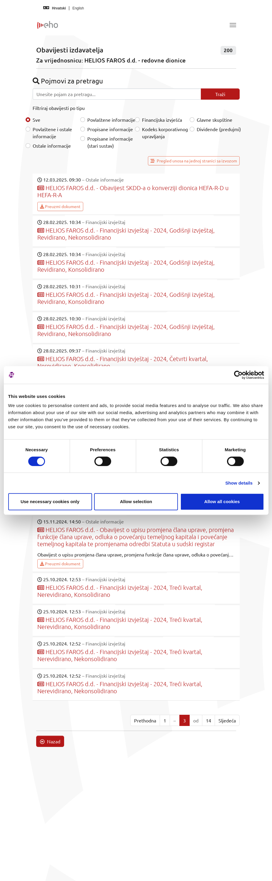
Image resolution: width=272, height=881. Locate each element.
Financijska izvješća (162, 120)
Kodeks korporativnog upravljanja (165, 132)
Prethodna (145, 720)
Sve (36, 120)
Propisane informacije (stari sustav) (110, 142)
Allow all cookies (222, 501)
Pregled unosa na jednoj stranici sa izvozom (194, 160)
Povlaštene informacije (111, 120)
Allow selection (136, 501)
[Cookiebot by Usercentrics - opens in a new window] (238, 374)
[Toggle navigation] (233, 25)
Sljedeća (227, 720)
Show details (239, 482)
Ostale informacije (52, 146)
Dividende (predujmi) (219, 129)
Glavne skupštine (214, 120)
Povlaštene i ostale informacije (52, 132)
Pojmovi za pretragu (68, 80)
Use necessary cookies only (50, 501)
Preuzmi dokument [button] (60, 206)
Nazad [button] (50, 741)
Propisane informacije (110, 129)
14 (208, 720)
